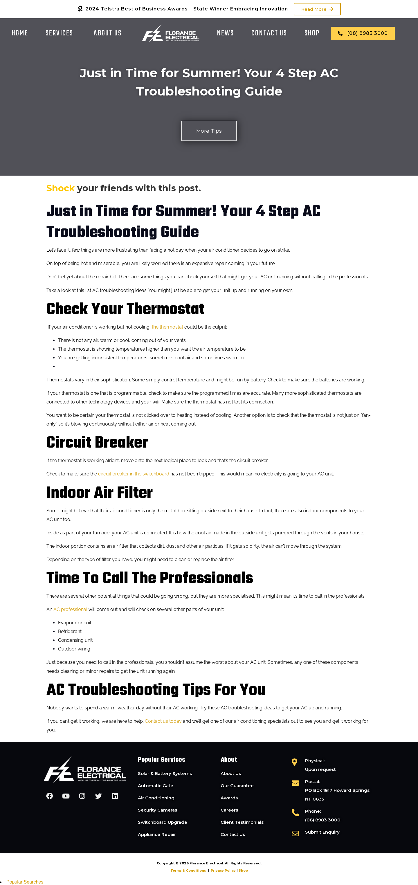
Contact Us (269, 33)
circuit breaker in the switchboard (133, 474)
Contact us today (163, 721)
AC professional (70, 609)
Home (20, 33)
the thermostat (167, 327)
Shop (312, 33)
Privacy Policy (223, 871)
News (225, 33)
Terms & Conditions (188, 871)
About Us (107, 33)
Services (59, 33)
